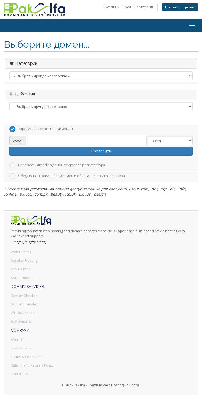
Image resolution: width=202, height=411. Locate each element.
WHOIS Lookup (23, 313)
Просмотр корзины (179, 7)
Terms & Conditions (26, 356)
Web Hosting (21, 252)
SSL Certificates (23, 277)
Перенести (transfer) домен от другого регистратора (57, 165)
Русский (111, 7)
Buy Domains (21, 321)
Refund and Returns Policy (32, 365)
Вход (127, 7)
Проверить (101, 151)
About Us (18, 339)
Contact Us (19, 374)
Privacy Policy (21, 348)
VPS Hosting (20, 269)
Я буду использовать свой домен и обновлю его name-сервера (67, 176)
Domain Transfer (24, 304)
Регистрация (144, 7)
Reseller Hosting (24, 260)
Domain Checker (24, 295)
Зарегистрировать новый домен (41, 129)
